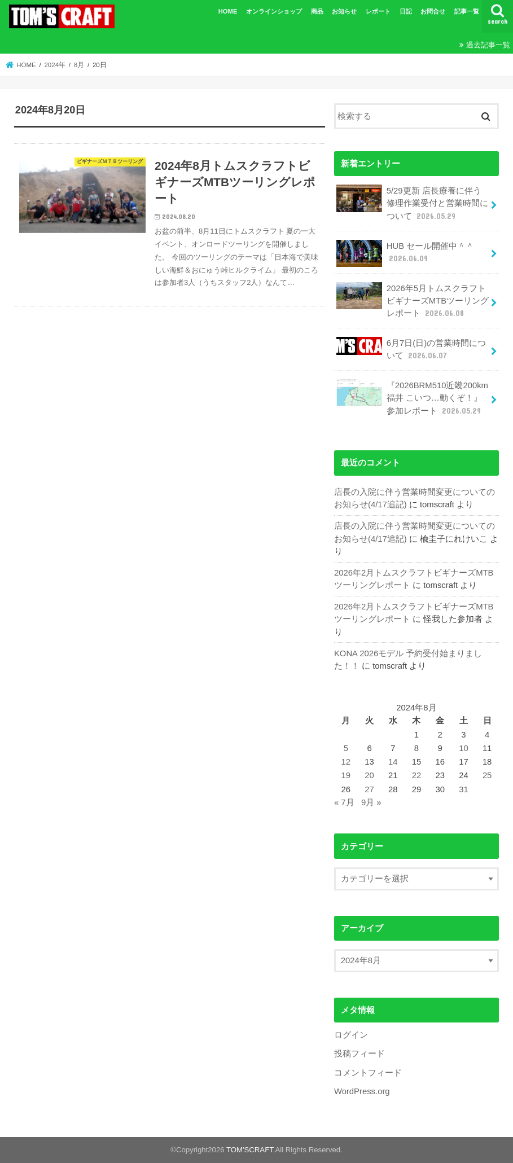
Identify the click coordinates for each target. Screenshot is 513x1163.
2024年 (54, 65)
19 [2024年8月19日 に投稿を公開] (346, 775)
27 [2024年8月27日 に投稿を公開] (369, 789)
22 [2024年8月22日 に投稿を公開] (417, 775)
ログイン (351, 1034)
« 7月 (344, 802)
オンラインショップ (274, 11)
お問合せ (432, 11)
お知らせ (344, 11)
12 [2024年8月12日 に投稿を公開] (346, 761)
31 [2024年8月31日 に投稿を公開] (463, 789)
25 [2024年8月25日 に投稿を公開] (487, 775)
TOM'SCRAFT (249, 1150)
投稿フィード (359, 1053)
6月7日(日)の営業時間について (411, 349)
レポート (378, 11)
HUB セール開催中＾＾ (405, 253)
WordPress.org (362, 1091)
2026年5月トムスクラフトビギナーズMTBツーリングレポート (412, 300)
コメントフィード (368, 1072)
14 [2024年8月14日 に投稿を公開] (393, 761)
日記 (406, 11)
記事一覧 (466, 11)
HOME (228, 11)
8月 (79, 65)
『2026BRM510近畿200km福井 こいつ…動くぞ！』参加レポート (412, 397)
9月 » (371, 802)
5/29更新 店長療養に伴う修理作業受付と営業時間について (412, 203)
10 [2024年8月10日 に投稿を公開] (463, 748)
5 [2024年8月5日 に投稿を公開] (346, 748)
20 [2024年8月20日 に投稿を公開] (369, 775)
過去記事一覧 (488, 45)
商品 (317, 11)
